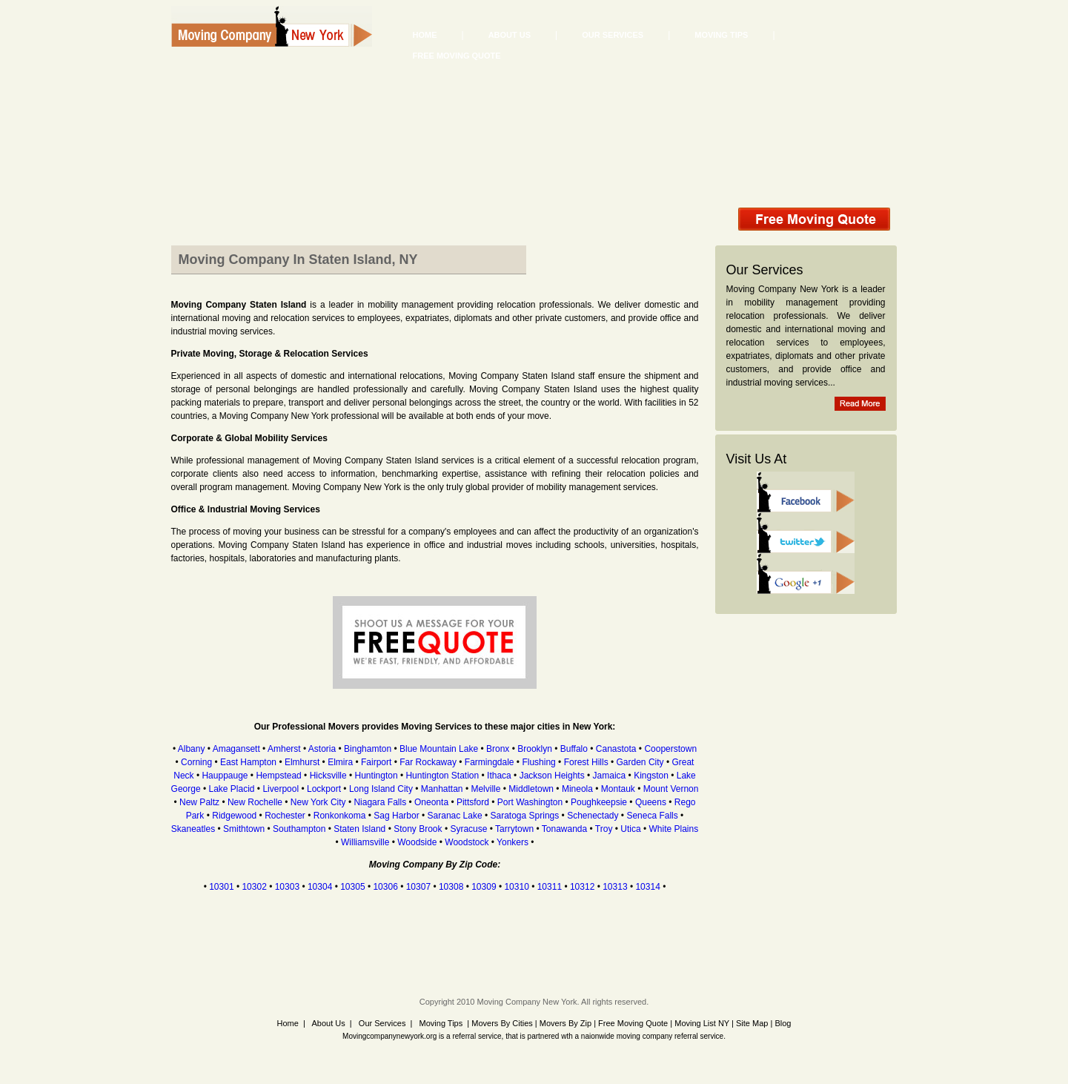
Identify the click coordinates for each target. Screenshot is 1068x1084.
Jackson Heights (552, 775)
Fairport (376, 762)
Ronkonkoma (340, 815)
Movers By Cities (501, 1023)
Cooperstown (670, 749)
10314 (647, 887)
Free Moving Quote (457, 55)
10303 (287, 887)
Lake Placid (231, 789)
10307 (418, 887)
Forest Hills (586, 762)
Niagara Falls (380, 802)
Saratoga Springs (525, 815)
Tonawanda (564, 829)
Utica (630, 829)
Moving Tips (721, 34)
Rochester (285, 815)
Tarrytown (514, 829)
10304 (320, 887)
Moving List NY (701, 1023)
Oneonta (431, 802)
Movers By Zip (565, 1023)
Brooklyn (534, 749)
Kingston (651, 775)
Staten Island (359, 829)
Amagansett (236, 749)
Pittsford (473, 802)
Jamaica (609, 775)
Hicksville (328, 775)
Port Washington (530, 802)
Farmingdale (489, 762)
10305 (352, 887)
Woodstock (466, 842)
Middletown (531, 789)
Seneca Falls (651, 815)
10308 (451, 887)
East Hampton (248, 762)
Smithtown (244, 829)
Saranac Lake (455, 815)
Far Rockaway (428, 762)
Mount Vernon (671, 789)
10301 (221, 887)
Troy (604, 829)
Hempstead (278, 775)
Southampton (299, 829)
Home (425, 34)
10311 (549, 887)
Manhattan (442, 789)
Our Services (612, 34)
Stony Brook (418, 829)
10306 (385, 887)
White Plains (673, 829)
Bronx (497, 749)
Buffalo (574, 749)
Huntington (376, 775)
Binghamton (367, 749)
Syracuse (468, 829)
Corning (196, 762)
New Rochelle (255, 802)
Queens (650, 802)
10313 (615, 887)
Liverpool (280, 789)
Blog (783, 1023)
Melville (485, 789)
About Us (509, 34)
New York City (318, 802)
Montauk (618, 789)
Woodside (417, 842)
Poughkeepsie (599, 802)
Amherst (284, 749)
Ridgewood (234, 815)
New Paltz (199, 802)
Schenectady (592, 815)
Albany (191, 749)
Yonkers (512, 842)
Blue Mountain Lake (438, 749)
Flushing (538, 762)
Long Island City (381, 789)
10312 (582, 887)
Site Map (752, 1023)
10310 (516, 887)
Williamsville (365, 842)
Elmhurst (302, 762)
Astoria (322, 749)
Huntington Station (442, 775)
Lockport (324, 789)
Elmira (340, 762)
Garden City (640, 762)
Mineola (577, 789)
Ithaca (499, 775)
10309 (483, 887)
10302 (254, 887)
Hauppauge (225, 775)
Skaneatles (193, 829)
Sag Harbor (396, 815)
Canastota (616, 749)
